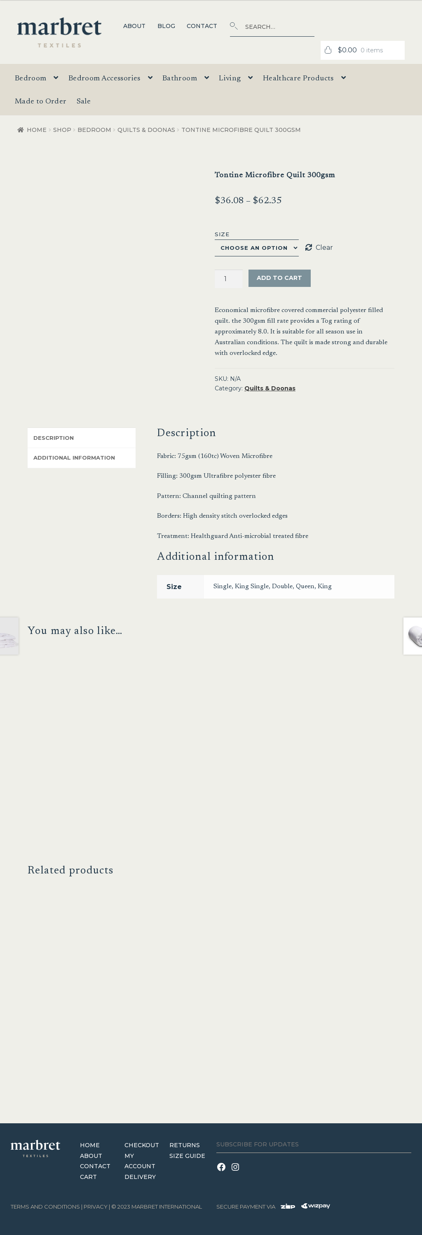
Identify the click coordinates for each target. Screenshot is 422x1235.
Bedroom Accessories (104, 78)
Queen (305, 586)
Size (222, 234)
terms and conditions (45, 1206)
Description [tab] (53, 437)
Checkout (141, 1144)
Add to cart (279, 278)
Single (222, 586)
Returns (184, 1144)
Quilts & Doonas (146, 130)
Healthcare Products (298, 78)
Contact (202, 26)
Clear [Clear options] (324, 247)
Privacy (96, 1206)
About (134, 26)
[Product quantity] (229, 279)
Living (230, 78)
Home (37, 130)
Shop (62, 130)
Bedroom (31, 78)
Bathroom (179, 78)
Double (282, 586)
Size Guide (187, 1155)
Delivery (140, 1177)
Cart (88, 1177)
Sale (84, 102)
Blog (166, 26)
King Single (252, 586)
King (325, 586)
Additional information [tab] (74, 457)
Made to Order (41, 102)
